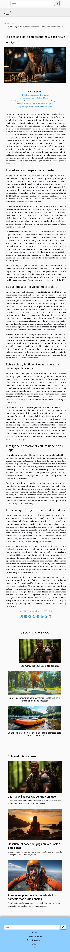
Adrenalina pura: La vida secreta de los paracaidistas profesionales (32, 896)
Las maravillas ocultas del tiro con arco (40, 666)
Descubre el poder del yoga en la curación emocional (34, 845)
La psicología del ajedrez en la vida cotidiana (35, 107)
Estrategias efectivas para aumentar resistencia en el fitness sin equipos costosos (34, 699)
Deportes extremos (35, 940)
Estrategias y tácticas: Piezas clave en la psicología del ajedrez (35, 101)
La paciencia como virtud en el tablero (35, 98)
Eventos (35, 943)
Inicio (6, 24)
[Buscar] (31, 3)
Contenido (36, 91)
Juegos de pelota (35, 936)
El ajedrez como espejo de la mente (35, 95)
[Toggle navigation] (7, 12)
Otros (15, 24)
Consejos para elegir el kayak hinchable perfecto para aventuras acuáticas (34, 734)
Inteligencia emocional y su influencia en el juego (35, 104)
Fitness (35, 932)
